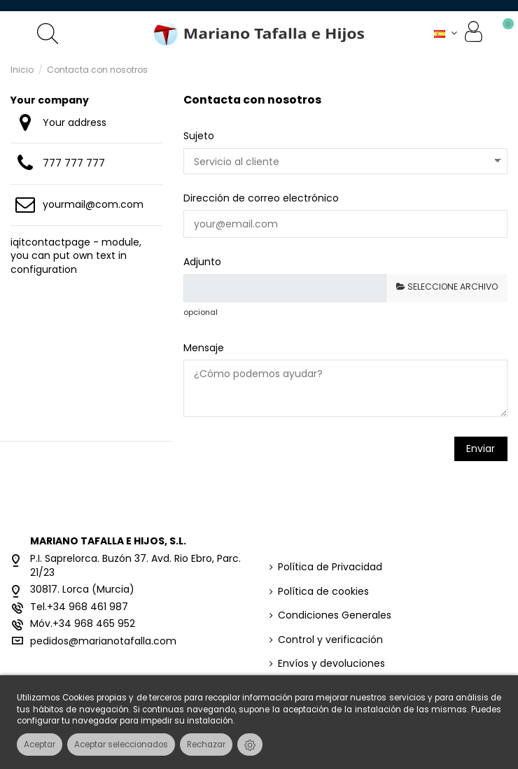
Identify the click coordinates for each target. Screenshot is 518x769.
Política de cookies (323, 591)
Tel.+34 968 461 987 (79, 607)
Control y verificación (330, 640)
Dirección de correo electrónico (261, 198)
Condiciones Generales (334, 615)
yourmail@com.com (93, 204)
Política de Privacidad (330, 567)
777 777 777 (74, 163)
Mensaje (203, 348)
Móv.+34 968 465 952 (82, 623)
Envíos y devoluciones (331, 663)
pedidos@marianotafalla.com (103, 641)
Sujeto (198, 136)
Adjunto (202, 262)
